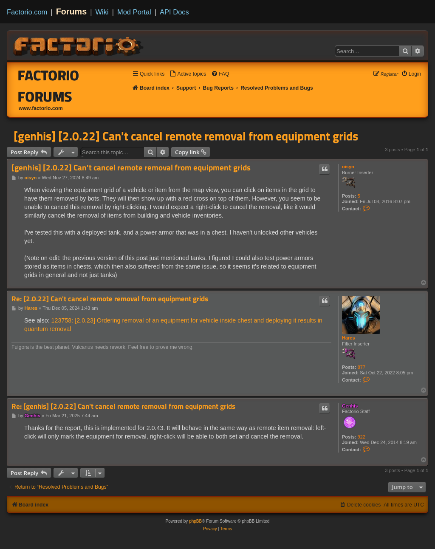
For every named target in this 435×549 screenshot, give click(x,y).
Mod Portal (134, 12)
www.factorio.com (41, 108)
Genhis (350, 405)
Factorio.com (27, 12)
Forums (71, 11)
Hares (348, 337)
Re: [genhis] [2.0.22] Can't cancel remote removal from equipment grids (123, 406)
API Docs (174, 12)
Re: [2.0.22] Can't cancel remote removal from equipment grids (109, 298)
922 (361, 436)
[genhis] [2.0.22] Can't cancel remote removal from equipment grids (186, 136)
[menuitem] (187, 74)
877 (361, 367)
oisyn (348, 166)
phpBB (195, 521)
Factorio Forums (48, 86)
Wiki (102, 12)
